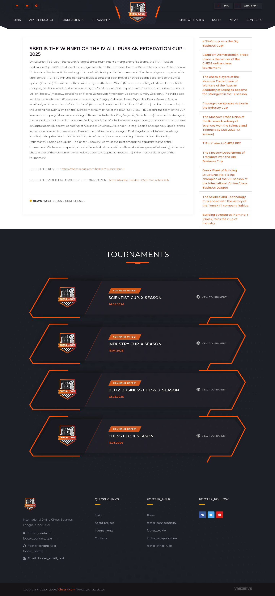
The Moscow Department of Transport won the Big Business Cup (223, 157)
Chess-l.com (66, 589)
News (234, 20)
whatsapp (246, 5)
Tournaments (72, 20)
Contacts (254, 20)
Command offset (125, 291)
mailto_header (191, 20)
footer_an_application (162, 538)
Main (17, 20)
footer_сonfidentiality (161, 523)
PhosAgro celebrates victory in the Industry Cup (225, 106)
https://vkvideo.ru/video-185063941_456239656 (139, 180)
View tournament (212, 297)
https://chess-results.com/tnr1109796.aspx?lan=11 (93, 169)
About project (41, 20)
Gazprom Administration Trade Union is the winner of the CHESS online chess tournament (225, 61)
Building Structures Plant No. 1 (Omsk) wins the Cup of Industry (225, 219)
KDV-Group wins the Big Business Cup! (220, 43)
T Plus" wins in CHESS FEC (221, 143)
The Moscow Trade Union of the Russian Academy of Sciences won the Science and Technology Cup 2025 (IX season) (224, 125)
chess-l (79, 201)
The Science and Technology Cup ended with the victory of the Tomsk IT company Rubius (225, 201)
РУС (222, 5)
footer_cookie (156, 530)
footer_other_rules (159, 546)
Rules (217, 20)
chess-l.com (62, 201)
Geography (100, 20)
